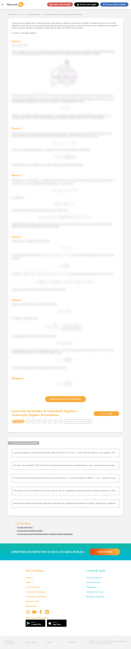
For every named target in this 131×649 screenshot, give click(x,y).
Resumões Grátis (33, 601)
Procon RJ (72, 642)
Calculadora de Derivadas (36, 597)
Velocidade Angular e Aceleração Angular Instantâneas (63, 14)
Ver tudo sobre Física (25, 527)
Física (22, 14)
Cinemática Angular (34, 14)
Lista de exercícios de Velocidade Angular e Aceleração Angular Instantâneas (45, 534)
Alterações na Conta (94, 592)
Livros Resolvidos (33, 587)
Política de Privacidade (9, 642)
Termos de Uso (31, 642)
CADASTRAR (104, 551)
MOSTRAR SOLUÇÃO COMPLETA (65, 399)
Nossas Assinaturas (94, 578)
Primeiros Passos (93, 582)
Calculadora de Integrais (36, 592)
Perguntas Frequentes (95, 597)
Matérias (29, 578)
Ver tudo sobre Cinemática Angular (30, 531)
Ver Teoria (106, 414)
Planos (49, 642)
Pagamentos (91, 587)
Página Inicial (13, 14)
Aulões (28, 582)
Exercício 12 (18, 421)
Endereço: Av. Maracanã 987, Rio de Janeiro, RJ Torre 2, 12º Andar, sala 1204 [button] (108, 642)
